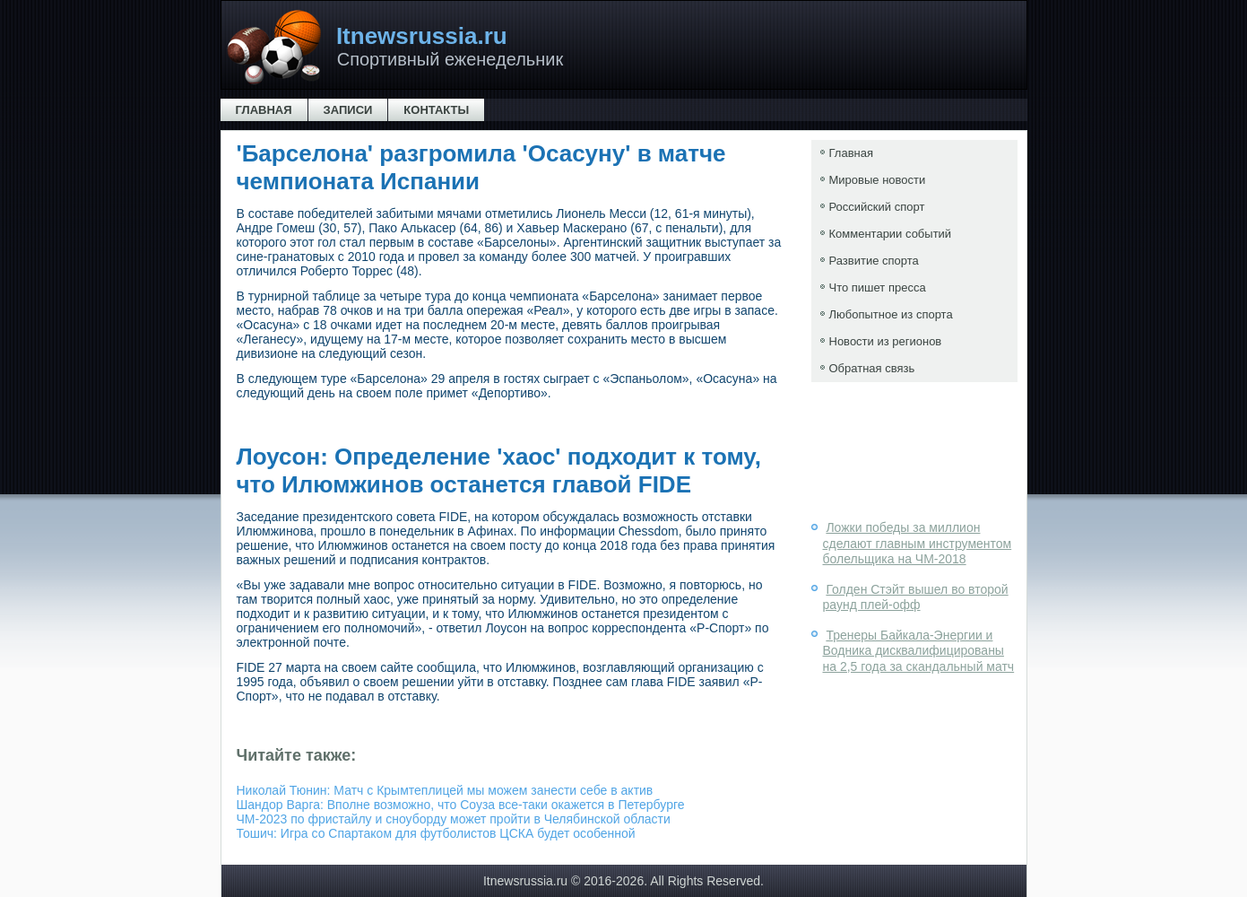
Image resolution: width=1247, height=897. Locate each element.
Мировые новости (877, 180)
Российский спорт (877, 206)
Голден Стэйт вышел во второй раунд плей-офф (916, 597)
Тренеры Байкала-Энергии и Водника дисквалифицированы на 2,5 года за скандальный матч (919, 651)
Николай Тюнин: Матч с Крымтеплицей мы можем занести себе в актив (445, 790)
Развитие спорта (874, 260)
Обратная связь (872, 368)
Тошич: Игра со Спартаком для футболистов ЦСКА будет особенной (436, 833)
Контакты (436, 110)
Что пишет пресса (877, 287)
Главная (264, 110)
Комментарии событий (890, 233)
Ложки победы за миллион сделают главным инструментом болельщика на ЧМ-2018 (917, 543)
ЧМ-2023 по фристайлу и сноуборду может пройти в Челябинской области (454, 819)
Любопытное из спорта (891, 314)
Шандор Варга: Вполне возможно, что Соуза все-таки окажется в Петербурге (461, 804)
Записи (348, 110)
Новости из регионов (885, 341)
